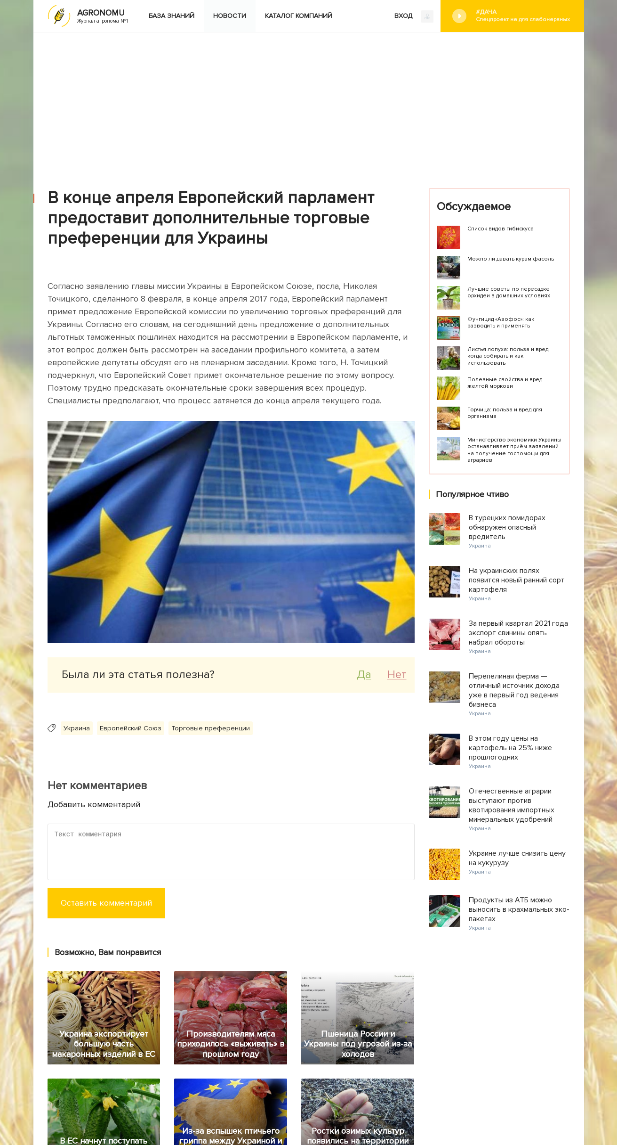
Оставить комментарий (106, 903)
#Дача (523, 16)
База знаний (171, 16)
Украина (77, 728)
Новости (229, 16)
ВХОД (413, 16)
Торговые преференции (210, 728)
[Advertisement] (308, 103)
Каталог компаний (298, 16)
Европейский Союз (130, 728)
